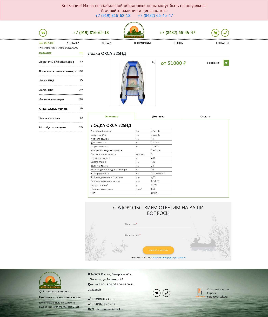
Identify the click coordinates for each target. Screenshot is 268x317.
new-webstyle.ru (217, 296)
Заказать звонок (158, 250)
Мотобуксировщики (61, 127)
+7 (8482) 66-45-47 (155, 15)
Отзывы (178, 43)
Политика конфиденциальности (60, 297)
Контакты (222, 43)
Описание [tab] (111, 116)
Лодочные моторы (61, 99)
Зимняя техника (61, 118)
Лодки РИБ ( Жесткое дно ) (61, 62)
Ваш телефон (132, 235)
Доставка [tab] (158, 116)
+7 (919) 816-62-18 (112, 15)
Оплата (106, 43)
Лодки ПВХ (61, 90)
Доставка (73, 43)
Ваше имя (131, 224)
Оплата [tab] (205, 116)
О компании (142, 43)
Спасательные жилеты (61, 109)
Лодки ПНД (61, 80)
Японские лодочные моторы (61, 71)
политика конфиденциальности (169, 257)
